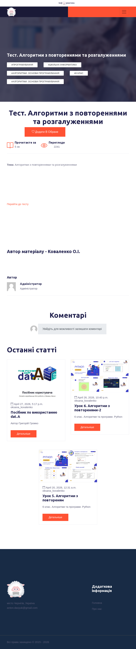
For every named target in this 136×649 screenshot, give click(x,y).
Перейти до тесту (18, 204)
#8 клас (78, 73)
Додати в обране (45, 131)
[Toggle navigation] (124, 11)
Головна (97, 602)
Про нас (97, 608)
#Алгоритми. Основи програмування (35, 73)
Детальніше (23, 433)
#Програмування (22, 64)
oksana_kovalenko (22, 407)
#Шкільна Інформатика (62, 64)
